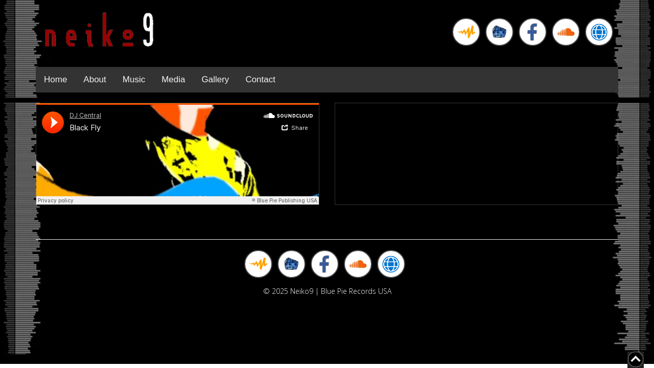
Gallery (215, 79)
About (94, 79)
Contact (260, 79)
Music (134, 79)
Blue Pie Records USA (356, 291)
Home (55, 79)
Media (173, 79)
